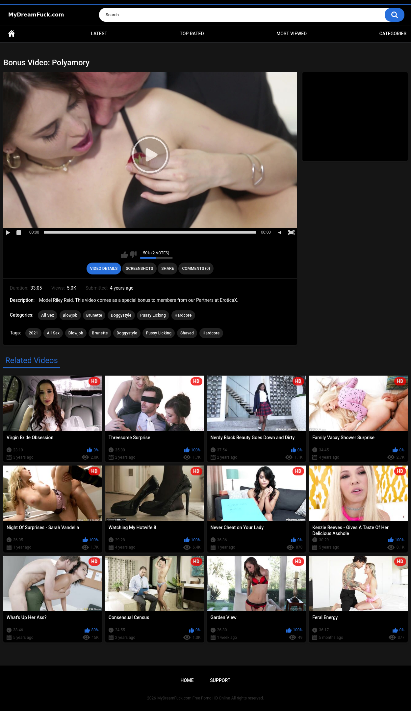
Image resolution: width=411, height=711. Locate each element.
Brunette (94, 315)
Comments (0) (196, 268)
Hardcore (183, 315)
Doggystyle (121, 315)
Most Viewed (291, 33)
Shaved (187, 333)
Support (220, 680)
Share (167, 268)
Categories (392, 33)
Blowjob (70, 315)
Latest (99, 33)
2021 (33, 333)
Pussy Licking (153, 315)
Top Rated (192, 33)
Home (11, 33)
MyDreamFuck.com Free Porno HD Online (193, 698)
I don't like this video (133, 254)
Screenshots (139, 268)
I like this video (124, 254)
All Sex (47, 315)
